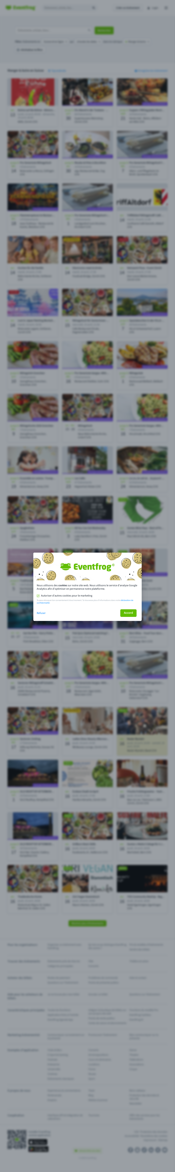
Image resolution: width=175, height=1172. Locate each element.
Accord (128, 613)
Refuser (41, 613)
